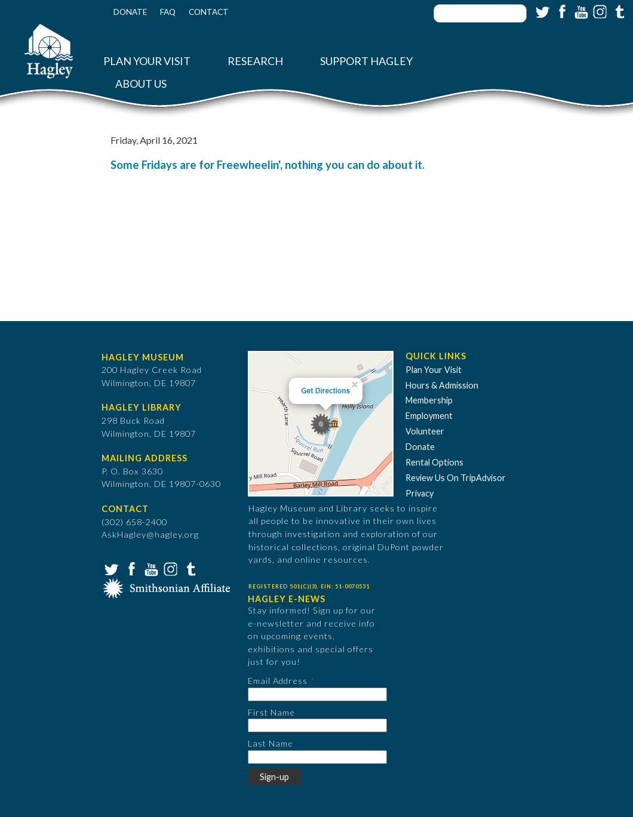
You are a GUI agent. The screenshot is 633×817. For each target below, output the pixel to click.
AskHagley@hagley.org (150, 534)
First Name (271, 712)
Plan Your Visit (146, 61)
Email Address (278, 681)
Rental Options (434, 462)
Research (255, 61)
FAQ (168, 12)
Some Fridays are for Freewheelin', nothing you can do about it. (267, 164)
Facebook (561, 11)
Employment (429, 416)
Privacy (419, 493)
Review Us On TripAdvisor (455, 478)
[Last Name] (317, 757)
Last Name (270, 743)
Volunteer (424, 431)
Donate (130, 12)
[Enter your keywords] (480, 13)
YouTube (580, 11)
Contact (209, 12)
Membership (429, 400)
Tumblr (618, 11)
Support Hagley (366, 61)
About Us (141, 83)
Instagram (599, 11)
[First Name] (317, 725)
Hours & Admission (441, 385)
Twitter (542, 11)
